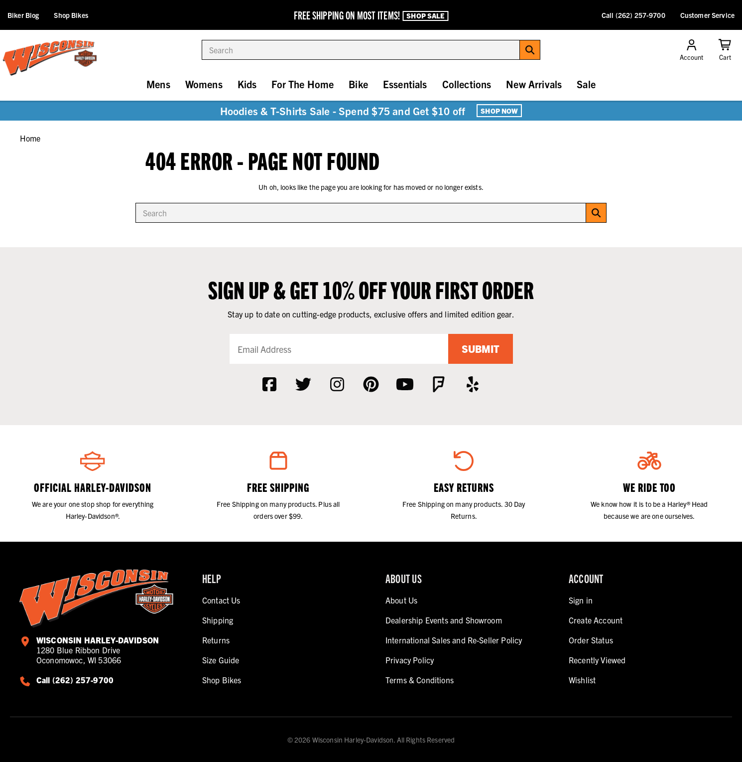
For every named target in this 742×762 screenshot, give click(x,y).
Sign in (581, 600)
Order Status (591, 640)
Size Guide (221, 660)
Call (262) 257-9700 (633, 14)
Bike (358, 84)
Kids (247, 84)
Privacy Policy (409, 660)
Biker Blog (23, 14)
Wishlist (582, 680)
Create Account (595, 620)
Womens (204, 84)
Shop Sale (425, 15)
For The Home (302, 84)
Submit (480, 348)
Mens (158, 84)
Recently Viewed (597, 660)
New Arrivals (534, 84)
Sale (586, 84)
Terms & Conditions (419, 680)
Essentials (405, 84)
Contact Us (221, 600)
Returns (216, 640)
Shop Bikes (71, 14)
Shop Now (499, 110)
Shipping (217, 620)
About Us (401, 600)
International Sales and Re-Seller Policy (453, 640)
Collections (467, 84)
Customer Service (707, 14)
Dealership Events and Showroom (443, 620)
